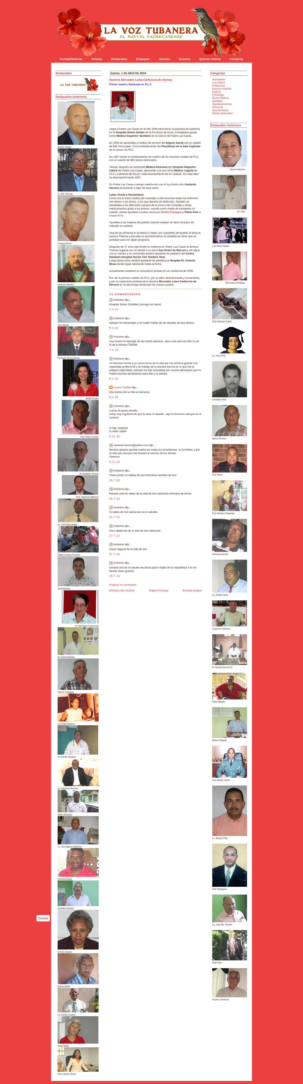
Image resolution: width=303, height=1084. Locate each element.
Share (43, 918)
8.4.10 (113, 378)
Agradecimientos (222, 104)
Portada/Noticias (71, 59)
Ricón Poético (220, 97)
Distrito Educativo (222, 113)
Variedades (219, 79)
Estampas (143, 59)
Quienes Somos (210, 59)
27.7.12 (114, 535)
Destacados (119, 59)
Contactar (236, 59)
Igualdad (217, 100)
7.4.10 (113, 349)
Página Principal (158, 590)
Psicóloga (218, 94)
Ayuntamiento (220, 110)
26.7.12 (114, 480)
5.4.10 (113, 327)
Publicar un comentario (123, 584)
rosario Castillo (122, 387)
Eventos (184, 59)
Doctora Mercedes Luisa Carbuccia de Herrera (140, 79)
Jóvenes (164, 59)
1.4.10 (113, 309)
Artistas (96, 59)
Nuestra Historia (221, 88)
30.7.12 (114, 575)
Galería (216, 91)
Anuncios (217, 107)
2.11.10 (114, 436)
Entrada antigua (192, 590)
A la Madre (218, 82)
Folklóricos (218, 85)
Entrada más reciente (122, 590)
